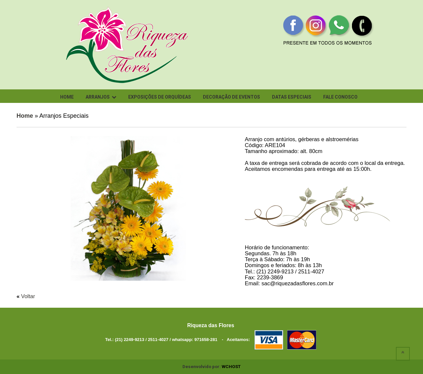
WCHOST (231, 366)
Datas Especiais (291, 97)
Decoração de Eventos (231, 97)
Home (67, 97)
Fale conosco (340, 97)
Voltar (28, 296)
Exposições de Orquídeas (159, 97)
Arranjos (101, 97)
